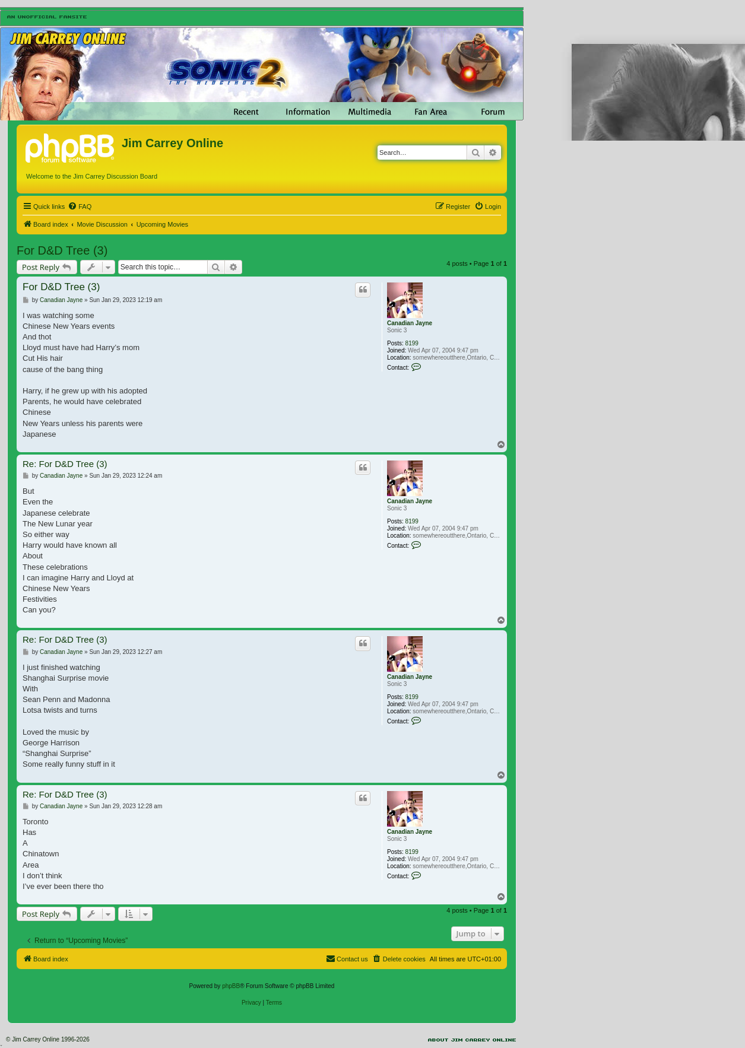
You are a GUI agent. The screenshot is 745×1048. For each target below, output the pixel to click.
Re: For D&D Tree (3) (65, 464)
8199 (412, 343)
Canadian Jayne (409, 323)
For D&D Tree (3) (62, 250)
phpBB (231, 986)
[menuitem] (79, 206)
